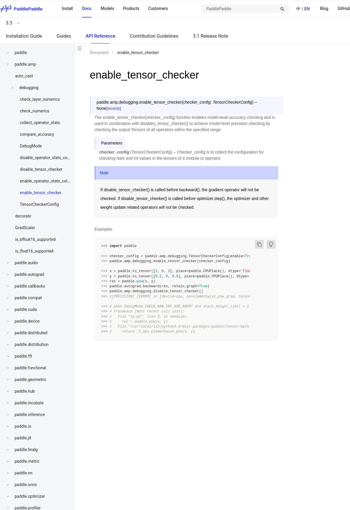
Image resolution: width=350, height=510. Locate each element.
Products (131, 8)
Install (67, 8)
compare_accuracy (37, 134)
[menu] (115, 9)
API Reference (100, 36)
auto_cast (24, 76)
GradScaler (25, 227)
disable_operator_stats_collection (50, 157)
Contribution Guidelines (154, 36)
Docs (87, 8)
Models (107, 8)
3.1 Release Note (210, 36)
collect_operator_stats (40, 122)
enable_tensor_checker (41, 192)
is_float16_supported (34, 251)
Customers (158, 8)
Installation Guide (24, 36)
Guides (64, 36)
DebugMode (31, 146)
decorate (23, 216)
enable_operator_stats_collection (50, 181)
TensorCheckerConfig (39, 204)
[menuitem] (324, 9)
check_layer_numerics (40, 99)
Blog (324, 8)
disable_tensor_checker (41, 169)
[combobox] (245, 9)
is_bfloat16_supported (35, 239)
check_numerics (34, 111)
